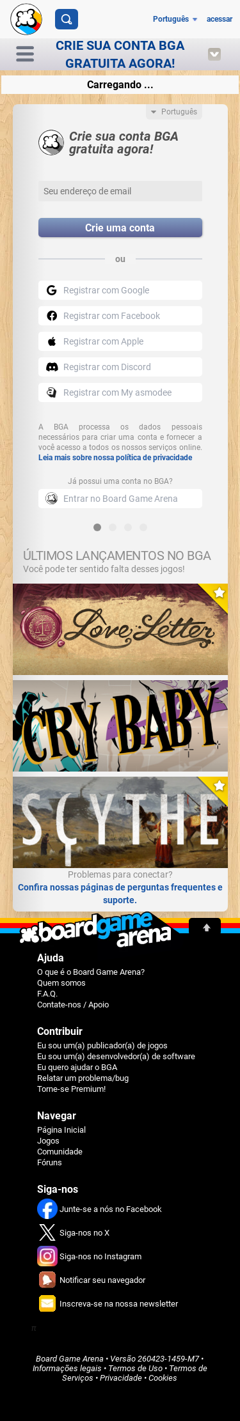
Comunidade (60, 1151)
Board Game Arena (70, 1358)
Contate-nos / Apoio (73, 1004)
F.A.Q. (47, 993)
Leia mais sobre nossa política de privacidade (115, 457)
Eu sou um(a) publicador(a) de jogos (102, 1045)
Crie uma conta (120, 228)
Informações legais (67, 1368)
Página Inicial (61, 1130)
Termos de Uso (135, 1368)
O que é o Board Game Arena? (91, 972)
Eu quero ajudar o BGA (77, 1067)
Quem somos (61, 983)
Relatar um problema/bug (83, 1078)
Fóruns (49, 1162)
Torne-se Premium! (71, 1089)
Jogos (48, 1140)
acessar (219, 19)
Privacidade (121, 1378)
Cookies (162, 1378)
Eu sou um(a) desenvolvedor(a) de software (116, 1056)
